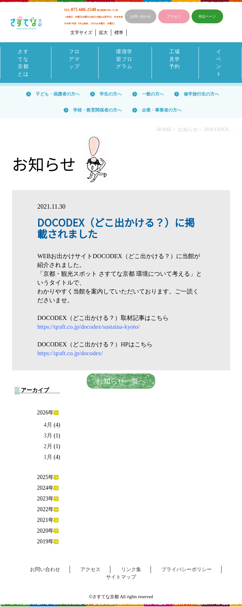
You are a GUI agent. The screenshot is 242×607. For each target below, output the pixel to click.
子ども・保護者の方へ (58, 94)
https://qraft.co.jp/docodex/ (70, 353)
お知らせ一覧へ (121, 382)
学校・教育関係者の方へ (97, 110)
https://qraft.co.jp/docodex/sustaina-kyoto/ (88, 327)
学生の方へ (111, 94)
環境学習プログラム (124, 59)
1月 (48, 457)
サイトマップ (121, 577)
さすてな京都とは (23, 63)
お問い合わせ (140, 16)
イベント (219, 63)
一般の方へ (153, 94)
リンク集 (131, 570)
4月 (48, 425)
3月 (48, 436)
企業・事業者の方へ (162, 110)
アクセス (174, 16)
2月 (48, 447)
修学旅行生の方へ (201, 94)
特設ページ (207, 16)
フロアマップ (74, 59)
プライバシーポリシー (186, 570)
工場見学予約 (174, 59)
